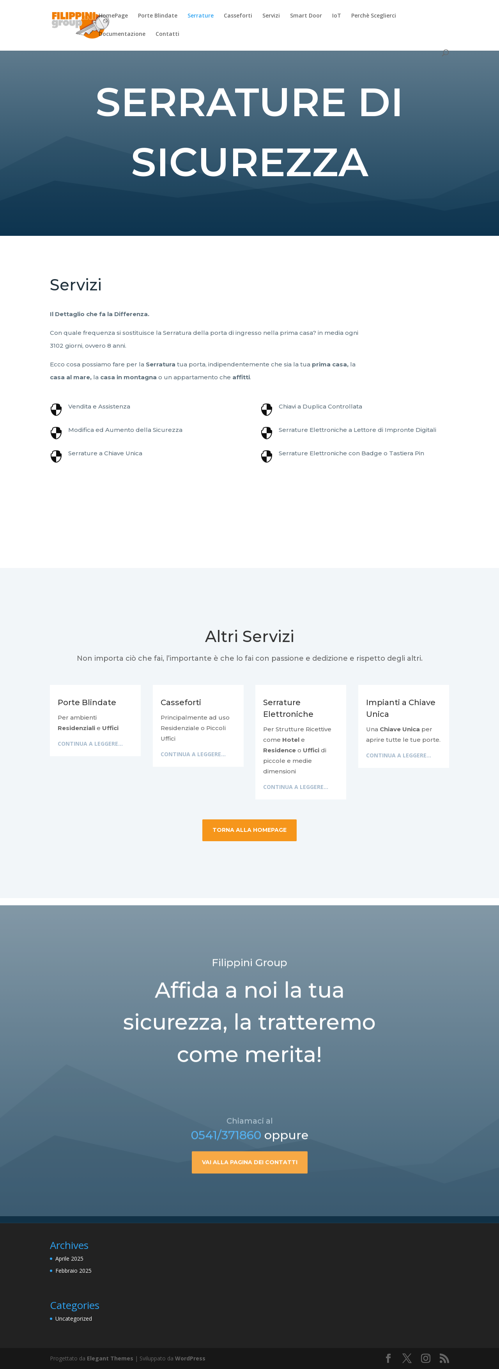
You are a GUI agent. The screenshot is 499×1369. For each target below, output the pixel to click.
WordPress (190, 1358)
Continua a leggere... (90, 743)
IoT (336, 16)
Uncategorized (73, 1318)
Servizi (271, 16)
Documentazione (122, 34)
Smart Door (306, 16)
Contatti (167, 34)
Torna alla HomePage (249, 829)
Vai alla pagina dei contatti (249, 1192)
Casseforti (238, 16)
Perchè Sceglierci (373, 16)
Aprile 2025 (69, 1258)
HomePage (113, 16)
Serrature (201, 16)
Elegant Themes (110, 1358)
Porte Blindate (157, 16)
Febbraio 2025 (73, 1270)
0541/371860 (226, 1165)
